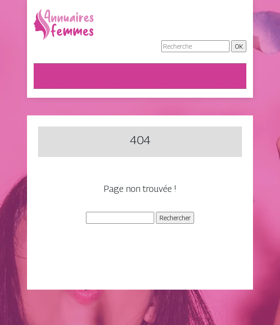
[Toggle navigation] (46, 76)
